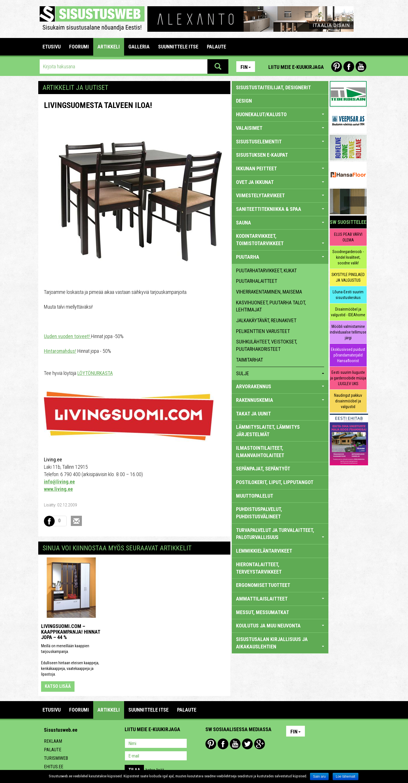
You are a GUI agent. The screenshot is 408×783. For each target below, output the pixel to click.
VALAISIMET (280, 128)
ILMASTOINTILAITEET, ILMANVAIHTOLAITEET (260, 451)
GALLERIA (139, 47)
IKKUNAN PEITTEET (280, 168)
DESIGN (244, 101)
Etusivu (51, 47)
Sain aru (319, 776)
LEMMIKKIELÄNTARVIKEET (264, 551)
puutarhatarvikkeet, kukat (266, 270)
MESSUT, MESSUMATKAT (262, 612)
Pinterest (336, 66)
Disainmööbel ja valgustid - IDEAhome (348, 312)
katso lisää (58, 686)
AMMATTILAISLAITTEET (280, 599)
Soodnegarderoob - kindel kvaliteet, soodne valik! (348, 257)
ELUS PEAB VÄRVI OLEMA (348, 237)
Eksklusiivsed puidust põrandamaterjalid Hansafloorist (348, 355)
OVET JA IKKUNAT (280, 182)
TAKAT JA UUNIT (253, 414)
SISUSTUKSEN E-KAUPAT (262, 155)
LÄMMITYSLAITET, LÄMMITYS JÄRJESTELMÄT (268, 430)
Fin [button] (246, 67)
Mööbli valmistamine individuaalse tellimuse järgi (348, 332)
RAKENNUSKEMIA (280, 400)
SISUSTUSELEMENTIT (280, 142)
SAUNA (280, 223)
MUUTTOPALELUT (254, 496)
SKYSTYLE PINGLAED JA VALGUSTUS (348, 277)
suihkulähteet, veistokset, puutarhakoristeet (266, 345)
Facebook (348, 66)
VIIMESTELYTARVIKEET (280, 195)
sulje (280, 373)
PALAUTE (216, 47)
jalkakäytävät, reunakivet (266, 320)
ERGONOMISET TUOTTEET (263, 585)
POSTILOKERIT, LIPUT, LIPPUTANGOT (274, 482)
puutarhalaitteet (256, 281)
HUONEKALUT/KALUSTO (280, 114)
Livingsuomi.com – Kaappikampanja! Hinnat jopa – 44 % (70, 631)
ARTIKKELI (108, 47)
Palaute (52, 749)
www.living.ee (58, 489)
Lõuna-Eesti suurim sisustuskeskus (348, 295)
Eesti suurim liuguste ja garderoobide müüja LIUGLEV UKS (348, 378)
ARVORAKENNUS (280, 386)
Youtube (361, 66)
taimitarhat (249, 360)
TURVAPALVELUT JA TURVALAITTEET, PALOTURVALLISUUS (280, 533)
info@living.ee (59, 482)
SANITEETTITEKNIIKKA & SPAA (280, 209)
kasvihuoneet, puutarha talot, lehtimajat (271, 306)
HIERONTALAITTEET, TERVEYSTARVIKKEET (259, 568)
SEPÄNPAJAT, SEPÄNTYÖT (263, 469)
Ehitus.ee (53, 766)
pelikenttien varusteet (263, 331)
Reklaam (53, 741)
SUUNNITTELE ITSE (178, 47)
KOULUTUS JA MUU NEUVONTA (280, 626)
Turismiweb (56, 758)
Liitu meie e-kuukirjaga (296, 67)
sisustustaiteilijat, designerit (273, 87)
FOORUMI (79, 47)
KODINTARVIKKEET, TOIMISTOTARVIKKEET (280, 239)
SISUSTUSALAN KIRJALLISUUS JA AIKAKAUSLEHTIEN (280, 643)
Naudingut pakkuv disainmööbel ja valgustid (348, 401)
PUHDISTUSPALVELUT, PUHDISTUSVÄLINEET (259, 512)
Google (259, 744)
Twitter (247, 744)
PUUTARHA (280, 257)
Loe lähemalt (345, 776)
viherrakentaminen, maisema (269, 292)
